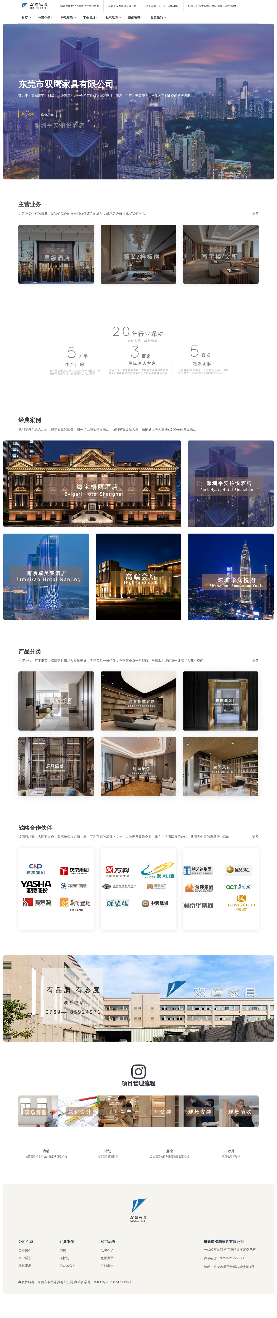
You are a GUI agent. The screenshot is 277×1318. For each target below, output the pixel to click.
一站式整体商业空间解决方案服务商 (78, 6)
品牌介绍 (107, 1257)
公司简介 (24, 1257)
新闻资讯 (135, 18)
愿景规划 (24, 1272)
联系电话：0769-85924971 (162, 6)
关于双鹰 (27, 114)
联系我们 (158, 18)
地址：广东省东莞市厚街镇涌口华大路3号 (212, 6)
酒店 (63, 1257)
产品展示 (68, 18)
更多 (255, 213)
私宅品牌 (113, 18)
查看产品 (47, 114)
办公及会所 (68, 1272)
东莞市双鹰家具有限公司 (122, 6)
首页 (26, 18)
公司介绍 (45, 18)
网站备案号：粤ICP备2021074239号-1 (102, 1288)
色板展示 (107, 1264)
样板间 (64, 1264)
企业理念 (24, 1264)
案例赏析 (90, 18)
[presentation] (7, 102)
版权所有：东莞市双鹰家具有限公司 (45, 1288)
